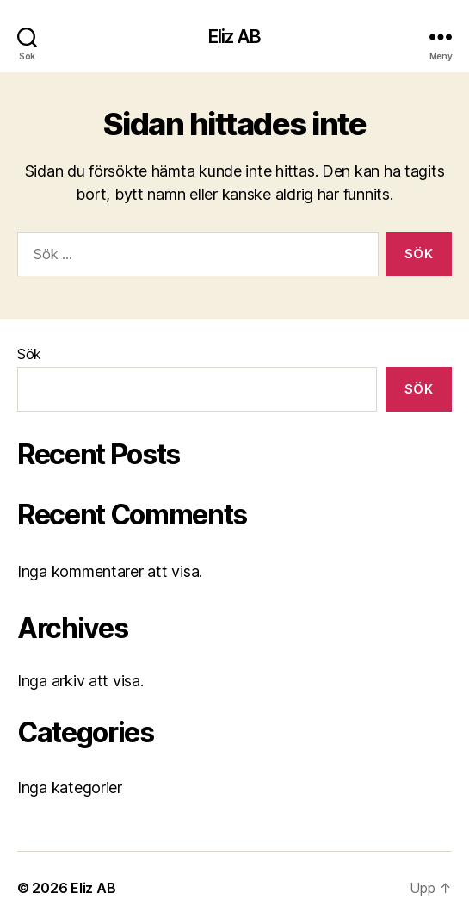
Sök (29, 354)
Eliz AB (235, 37)
